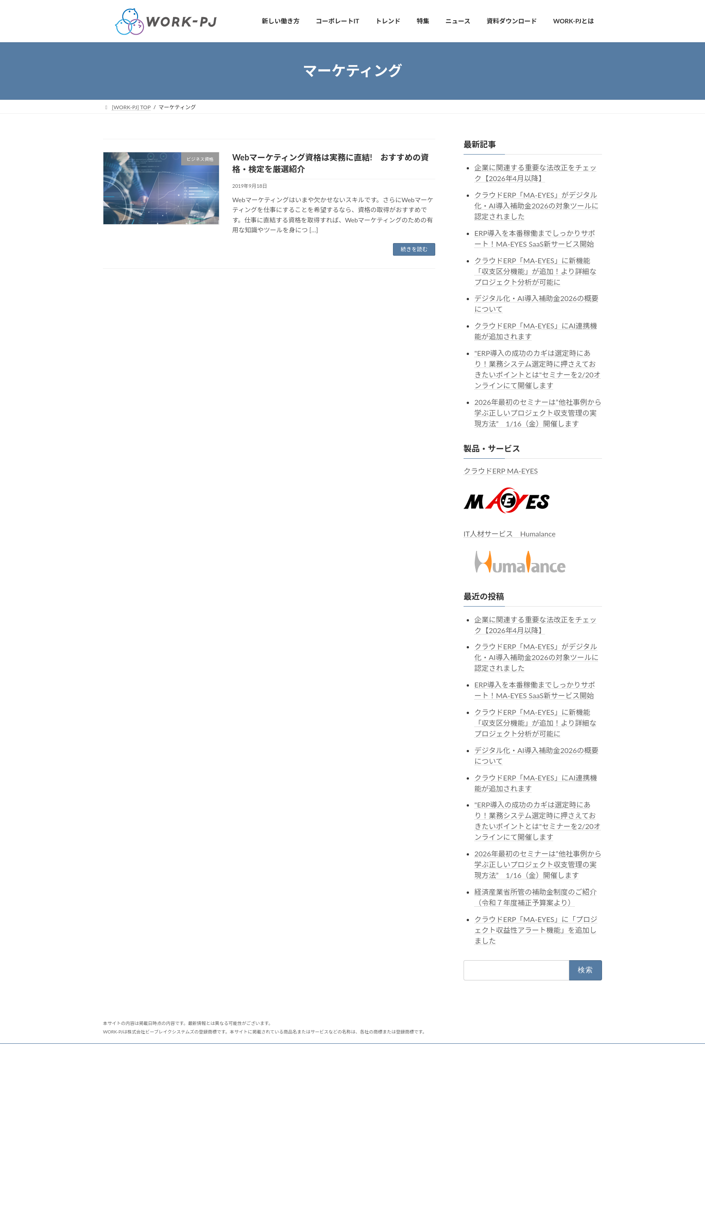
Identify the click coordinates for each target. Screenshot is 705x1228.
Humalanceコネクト (507, 1051)
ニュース (122, 1051)
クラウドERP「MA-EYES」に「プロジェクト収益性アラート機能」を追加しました (536, 929)
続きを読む (414, 249)
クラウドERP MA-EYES (501, 470)
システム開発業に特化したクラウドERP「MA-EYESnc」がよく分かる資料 (355, 1108)
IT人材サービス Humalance (510, 533)
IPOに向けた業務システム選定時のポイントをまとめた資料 (351, 1166)
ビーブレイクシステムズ (243, 1051)
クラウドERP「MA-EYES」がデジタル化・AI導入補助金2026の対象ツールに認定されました (536, 206)
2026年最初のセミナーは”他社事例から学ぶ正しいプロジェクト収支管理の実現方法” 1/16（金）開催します (538, 412)
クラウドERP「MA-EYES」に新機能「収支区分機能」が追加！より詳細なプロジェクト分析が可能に (535, 271)
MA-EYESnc (376, 1051)
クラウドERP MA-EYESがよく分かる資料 (330, 1150)
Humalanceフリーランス (437, 1051)
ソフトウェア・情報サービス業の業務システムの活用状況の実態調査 (354, 1186)
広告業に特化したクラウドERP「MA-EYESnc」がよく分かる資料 (355, 1131)
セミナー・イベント (173, 1051)
